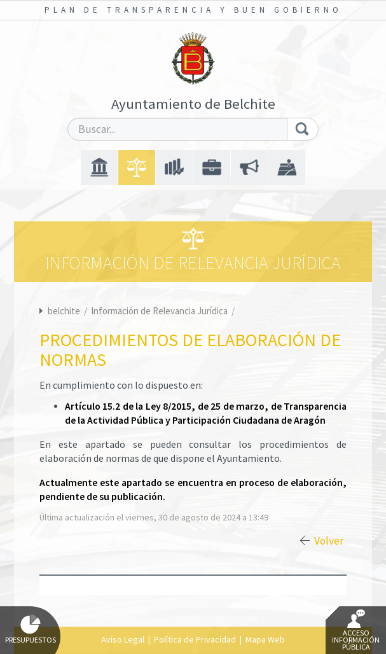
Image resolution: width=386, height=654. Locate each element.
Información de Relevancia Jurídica (160, 311)
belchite (64, 311)
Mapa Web (265, 639)
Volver (328, 541)
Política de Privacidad (195, 639)
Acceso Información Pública (356, 630)
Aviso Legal (122, 639)
